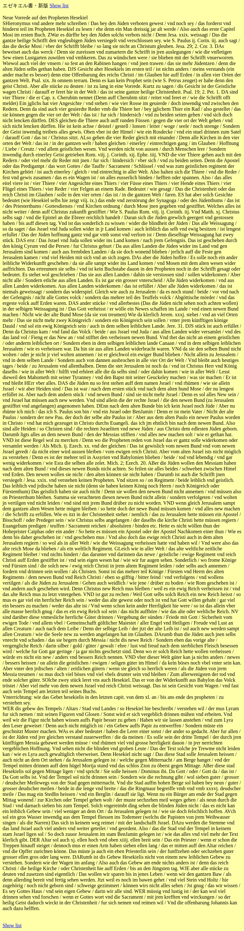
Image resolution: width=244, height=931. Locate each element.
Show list (59, 5)
